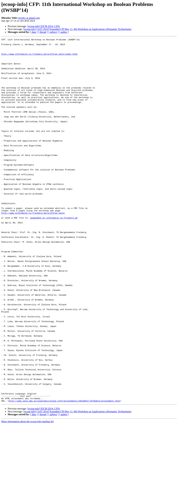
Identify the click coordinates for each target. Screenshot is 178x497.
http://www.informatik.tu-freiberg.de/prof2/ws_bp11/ (33, 248)
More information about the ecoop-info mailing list (27, 494)
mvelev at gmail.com (29, 18)
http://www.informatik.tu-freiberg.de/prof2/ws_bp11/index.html (39, 57)
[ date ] (33, 32)
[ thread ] (43, 32)
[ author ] (64, 32)
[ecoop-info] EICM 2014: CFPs (43, 26)
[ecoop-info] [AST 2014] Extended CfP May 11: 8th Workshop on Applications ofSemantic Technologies (77, 29)
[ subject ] (53, 32)
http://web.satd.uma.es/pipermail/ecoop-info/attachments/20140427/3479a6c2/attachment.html (64, 473)
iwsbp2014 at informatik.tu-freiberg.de (53, 253)
